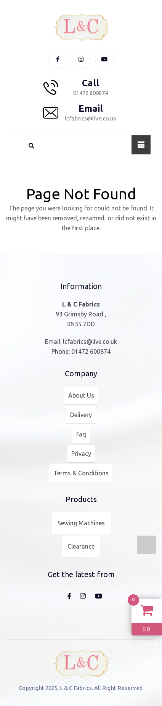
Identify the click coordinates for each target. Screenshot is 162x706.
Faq (81, 434)
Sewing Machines (81, 523)
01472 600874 (91, 351)
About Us (81, 395)
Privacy (81, 453)
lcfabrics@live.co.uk (90, 341)
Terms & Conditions (81, 473)
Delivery (81, 414)
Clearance (81, 546)
